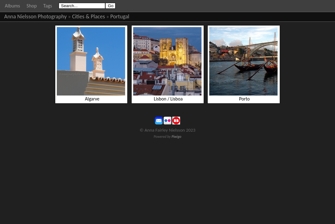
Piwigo (176, 136)
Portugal (119, 16)
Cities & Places (88, 16)
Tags (47, 6)
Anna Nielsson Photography (35, 16)
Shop (32, 6)
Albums (12, 6)
